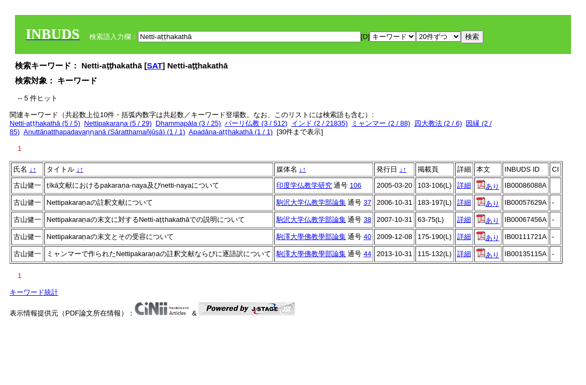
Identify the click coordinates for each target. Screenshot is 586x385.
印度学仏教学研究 (304, 185)
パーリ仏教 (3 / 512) (256, 123)
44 (367, 254)
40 (367, 237)
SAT (155, 65)
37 (367, 202)
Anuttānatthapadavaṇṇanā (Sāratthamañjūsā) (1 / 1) (104, 132)
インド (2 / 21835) (319, 123)
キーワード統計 (34, 292)
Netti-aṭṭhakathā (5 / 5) (45, 123)
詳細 (464, 185)
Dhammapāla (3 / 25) (188, 123)
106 (355, 185)
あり (487, 186)
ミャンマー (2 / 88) (380, 123)
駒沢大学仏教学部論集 (311, 202)
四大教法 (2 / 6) (438, 123)
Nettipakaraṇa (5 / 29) (118, 123)
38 (367, 219)
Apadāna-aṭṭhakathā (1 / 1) (231, 132)
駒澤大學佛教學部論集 (311, 237)
